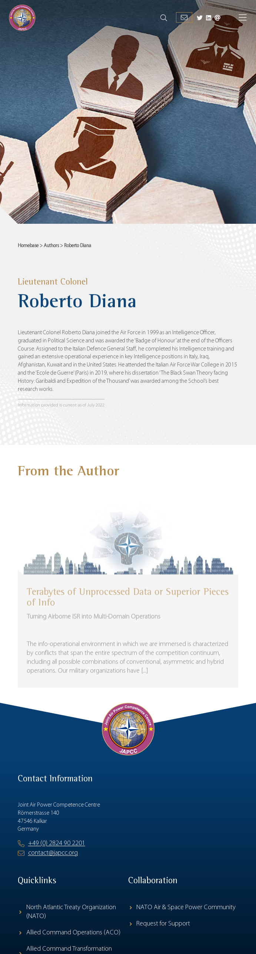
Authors (51, 245)
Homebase (28, 245)
